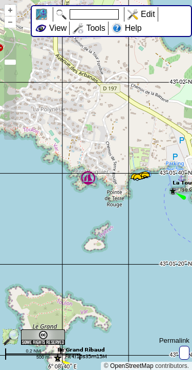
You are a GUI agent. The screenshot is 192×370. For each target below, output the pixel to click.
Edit (148, 14)
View (58, 28)
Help (133, 28)
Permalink (174, 340)
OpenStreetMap (132, 365)
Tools (95, 28)
